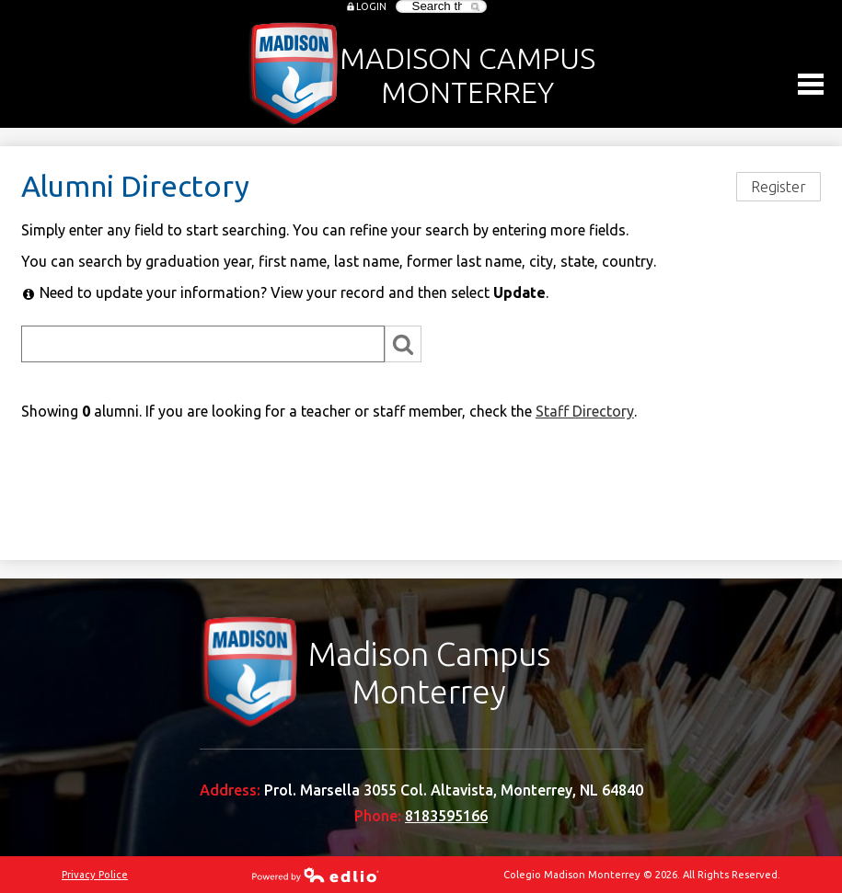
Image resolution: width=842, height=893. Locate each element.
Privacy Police (95, 874)
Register (778, 186)
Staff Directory (585, 411)
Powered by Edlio (315, 874)
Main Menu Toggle (811, 84)
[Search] (203, 344)
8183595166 (446, 815)
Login (371, 6)
